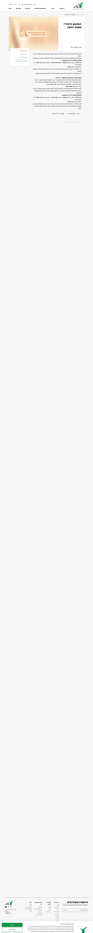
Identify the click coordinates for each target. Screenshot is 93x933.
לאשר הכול (12, 914)
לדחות (12, 923)
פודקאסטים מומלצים (40, 8)
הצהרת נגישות (29, 907)
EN (9, 4)
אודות (30, 905)
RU (11, 4)
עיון (58, 904)
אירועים (62, 8)
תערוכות (18, 8)
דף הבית (82, 14)
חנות (10, 8)
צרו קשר (30, 904)
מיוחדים (27, 8)
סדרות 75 (68, 122)
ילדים (50, 906)
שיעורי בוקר (56, 907)
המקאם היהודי (74, 47)
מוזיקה (49, 907)
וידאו (52, 8)
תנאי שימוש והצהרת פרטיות (28, 909)
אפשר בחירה (12, 918)
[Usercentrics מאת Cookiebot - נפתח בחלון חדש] (83, 930)
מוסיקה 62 (73, 122)
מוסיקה (77, 122)
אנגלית (57, 905)
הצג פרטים (24, 930)
